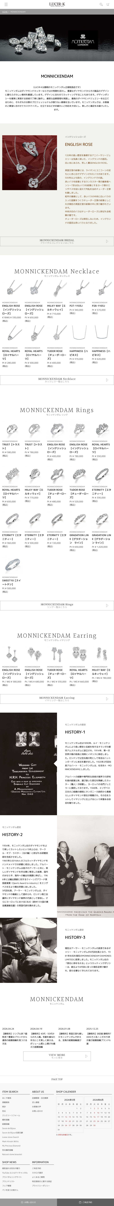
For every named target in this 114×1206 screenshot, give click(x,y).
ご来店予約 (36, 1168)
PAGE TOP (57, 1079)
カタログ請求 (37, 1173)
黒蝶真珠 (5, 1102)
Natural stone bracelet (12, 1154)
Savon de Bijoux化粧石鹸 (12, 1132)
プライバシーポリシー (41, 1185)
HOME (5, 12)
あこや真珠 (6, 1098)
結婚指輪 (5, 1124)
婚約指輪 (5, 1119)
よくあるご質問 (38, 1177)
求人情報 (35, 1102)
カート (107, 4)
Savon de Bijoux (9, 1128)
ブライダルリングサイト (12, 1177)
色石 (4, 1111)
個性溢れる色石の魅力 (11, 1168)
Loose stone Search (10, 1137)
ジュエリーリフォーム (11, 1115)
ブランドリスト (8, 1181)
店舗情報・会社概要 (40, 1098)
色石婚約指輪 (7, 1150)
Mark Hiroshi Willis (10, 1141)
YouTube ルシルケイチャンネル (15, 1173)
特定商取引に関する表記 (42, 1181)
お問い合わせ (37, 1111)
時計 (4, 1106)
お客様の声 (36, 1106)
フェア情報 (6, 1185)
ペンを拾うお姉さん (10, 1190)
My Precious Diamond (11, 1145)
